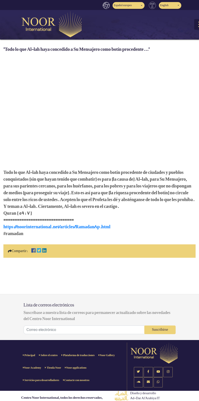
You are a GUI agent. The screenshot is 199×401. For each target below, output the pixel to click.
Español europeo (123, 5)
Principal (29, 355)
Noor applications (76, 367)
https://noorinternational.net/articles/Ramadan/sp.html (57, 226)
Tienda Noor (53, 367)
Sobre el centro (49, 355)
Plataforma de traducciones (79, 355)
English (164, 5)
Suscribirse (160, 330)
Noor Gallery (107, 355)
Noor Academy (32, 367)
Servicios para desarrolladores (41, 380)
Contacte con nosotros (76, 380)
